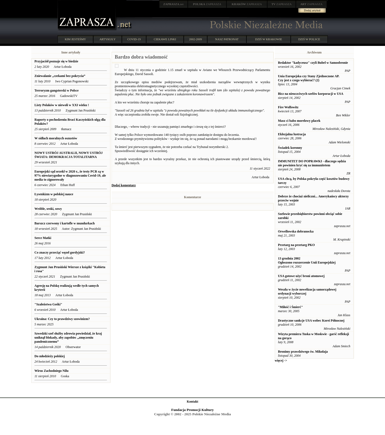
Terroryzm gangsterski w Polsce (57, 90)
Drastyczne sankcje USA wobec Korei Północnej (311, 320)
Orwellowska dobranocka (296, 231)
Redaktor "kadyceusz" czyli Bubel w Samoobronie (313, 63)
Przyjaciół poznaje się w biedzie (57, 61)
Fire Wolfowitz (288, 107)
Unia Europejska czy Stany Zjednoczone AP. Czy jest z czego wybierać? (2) (308, 78)
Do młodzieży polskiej (50, 356)
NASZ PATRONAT (227, 39)
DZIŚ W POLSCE (309, 39)
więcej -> (281, 360)
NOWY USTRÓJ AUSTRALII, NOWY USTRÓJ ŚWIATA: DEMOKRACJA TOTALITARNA (69, 155)
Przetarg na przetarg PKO (296, 245)
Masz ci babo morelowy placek (299, 121)
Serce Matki (43, 238)
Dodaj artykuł (312, 10)
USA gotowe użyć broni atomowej (301, 276)
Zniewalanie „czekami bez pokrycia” (60, 76)
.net (173, 4)
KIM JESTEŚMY (75, 39)
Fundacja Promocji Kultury (192, 410)
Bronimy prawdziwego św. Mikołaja (303, 351)
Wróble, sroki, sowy (48, 209)
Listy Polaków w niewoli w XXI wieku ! (62, 105)
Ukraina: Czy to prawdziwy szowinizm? (62, 319)
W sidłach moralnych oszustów (56, 138)
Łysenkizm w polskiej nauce (54, 194)
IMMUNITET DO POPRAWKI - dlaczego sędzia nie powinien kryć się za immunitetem (312, 163)
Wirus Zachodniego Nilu (52, 371)
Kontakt (192, 401)
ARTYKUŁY (107, 39)
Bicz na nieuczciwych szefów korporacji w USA (310, 94)
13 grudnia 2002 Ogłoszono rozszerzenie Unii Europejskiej (307, 260)
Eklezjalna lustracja (292, 134)
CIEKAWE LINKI (165, 39)
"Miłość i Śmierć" (290, 307)
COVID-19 (134, 39)
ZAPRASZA (207, 4)
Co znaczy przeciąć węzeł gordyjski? (60, 252)
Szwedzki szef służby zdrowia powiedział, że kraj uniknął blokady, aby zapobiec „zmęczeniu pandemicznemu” (68, 337)
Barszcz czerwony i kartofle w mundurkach (65, 223)
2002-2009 (195, 39)
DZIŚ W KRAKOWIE (268, 39)
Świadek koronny (290, 148)
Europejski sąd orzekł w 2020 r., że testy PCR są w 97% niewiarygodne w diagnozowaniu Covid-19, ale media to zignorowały (70, 175)
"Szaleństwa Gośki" (48, 304)
